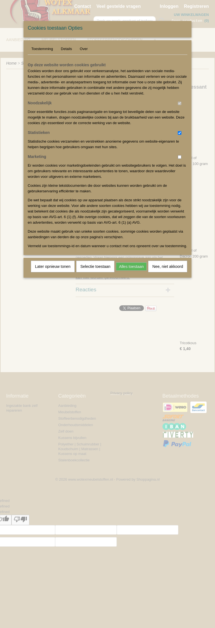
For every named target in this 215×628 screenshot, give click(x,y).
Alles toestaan (131, 266)
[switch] (179, 103)
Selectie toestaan (95, 266)
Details (66, 49)
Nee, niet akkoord (167, 266)
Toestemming (42, 49)
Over (84, 49)
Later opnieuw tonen (53, 266)
